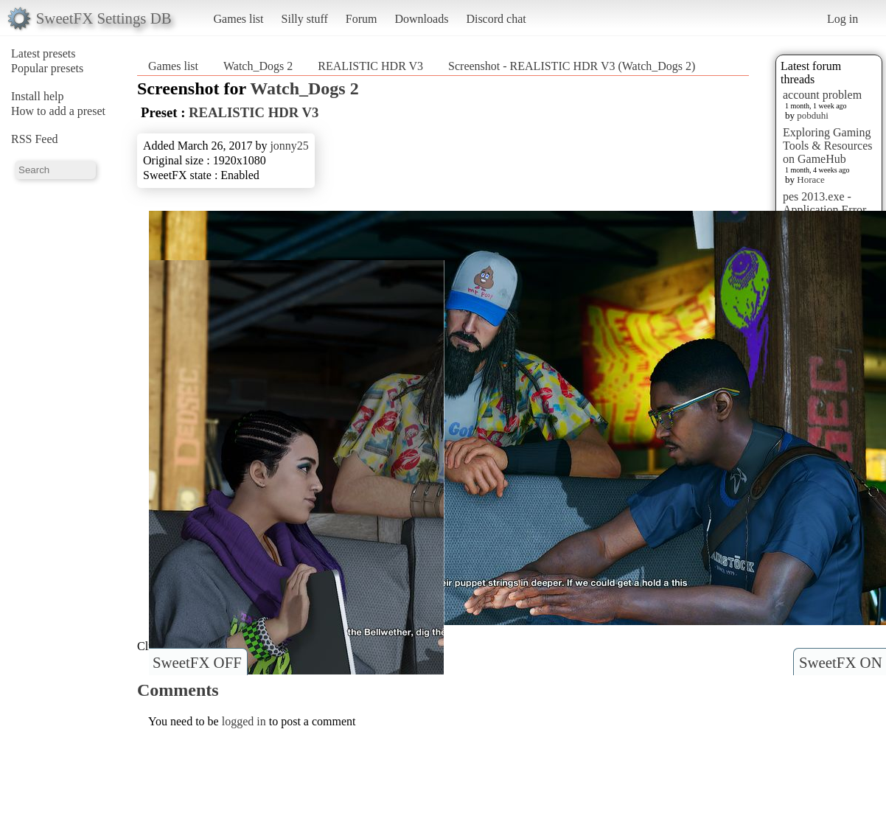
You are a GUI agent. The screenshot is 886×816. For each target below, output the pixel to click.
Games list (239, 19)
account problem (822, 94)
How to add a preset (58, 111)
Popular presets (47, 68)
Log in (842, 19)
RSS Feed (34, 139)
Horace (811, 179)
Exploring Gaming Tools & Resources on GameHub (828, 145)
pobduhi (813, 115)
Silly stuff (305, 19)
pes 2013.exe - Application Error (824, 203)
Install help (37, 96)
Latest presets (43, 53)
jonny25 (289, 145)
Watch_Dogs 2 (258, 66)
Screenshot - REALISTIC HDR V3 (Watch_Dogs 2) (571, 66)
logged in (244, 721)
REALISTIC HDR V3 (370, 66)
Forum (361, 19)
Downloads (421, 19)
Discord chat (496, 19)
